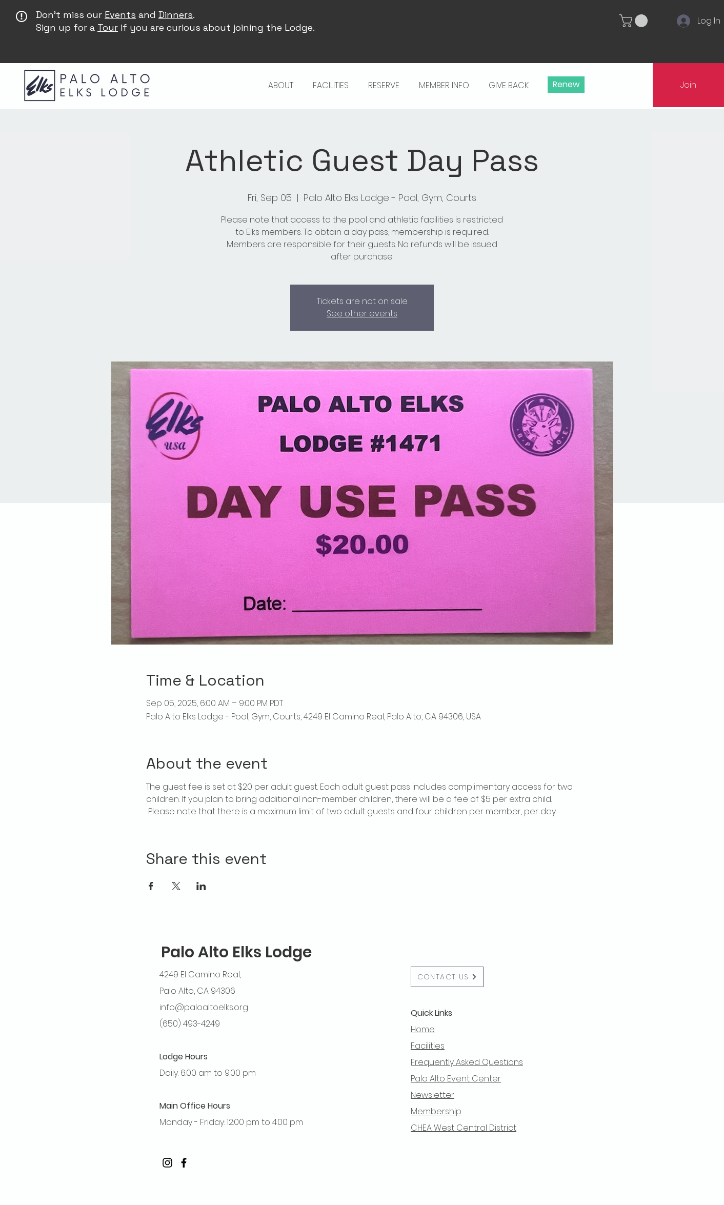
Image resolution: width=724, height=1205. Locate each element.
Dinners (175, 15)
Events (120, 15)
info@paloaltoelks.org (203, 1007)
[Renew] (566, 84)
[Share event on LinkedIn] (201, 886)
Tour (107, 27)
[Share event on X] (176, 886)
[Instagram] (167, 1162)
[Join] (688, 85)
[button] (635, 20)
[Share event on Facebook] (151, 886)
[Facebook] (183, 1162)
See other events (362, 313)
